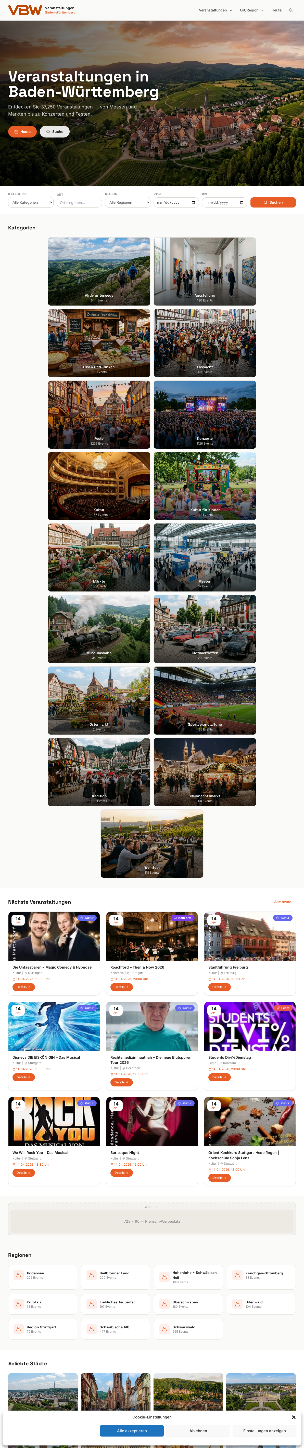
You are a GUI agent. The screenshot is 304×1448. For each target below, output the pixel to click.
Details (24, 590)
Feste (283, 611)
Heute (277, 10)
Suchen (273, 202)
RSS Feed (238, 1344)
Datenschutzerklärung (248, 1337)
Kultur (87, 521)
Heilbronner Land (170, 1323)
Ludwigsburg (19, 1351)
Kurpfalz (163, 1344)
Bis (204, 194)
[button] (293, 1417)
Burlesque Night (124, 756)
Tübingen (16, 1359)
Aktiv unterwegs (95, 1316)
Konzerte (183, 521)
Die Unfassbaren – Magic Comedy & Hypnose (52, 570)
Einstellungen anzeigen (264, 1430)
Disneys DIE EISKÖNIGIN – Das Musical (46, 660)
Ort (60, 195)
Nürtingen (33, 576)
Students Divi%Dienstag (229, 660)
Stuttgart (135, 576)
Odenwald (164, 1366)
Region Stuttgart (170, 1373)
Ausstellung (92, 1323)
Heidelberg (17, 1330)
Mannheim (17, 1344)
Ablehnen (198, 1430)
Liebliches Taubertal (172, 1351)
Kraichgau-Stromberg (174, 1337)
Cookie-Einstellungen (247, 1351)
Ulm (11, 1366)
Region (111, 194)
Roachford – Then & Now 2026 (137, 570)
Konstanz (228, 666)
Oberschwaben (169, 1359)
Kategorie (17, 194)
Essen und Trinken (97, 1330)
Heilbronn (131, 671)
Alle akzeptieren (132, 1430)
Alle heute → (285, 505)
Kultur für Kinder (95, 1366)
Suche (54, 131)
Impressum (239, 1330)
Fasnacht (89, 1337)
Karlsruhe (16, 1337)
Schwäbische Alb (170, 1380)
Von (157, 194)
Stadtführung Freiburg (228, 570)
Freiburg (228, 576)
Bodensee (164, 1316)
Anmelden (194, 1191)
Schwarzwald (167, 1387)
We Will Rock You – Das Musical (40, 756)
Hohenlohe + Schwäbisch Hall (180, 1330)
